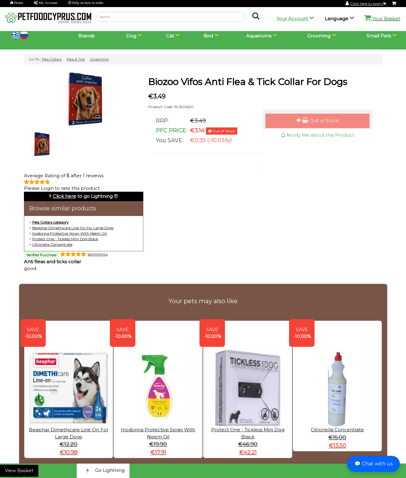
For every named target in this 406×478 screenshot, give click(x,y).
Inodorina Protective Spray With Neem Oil (69, 233)
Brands (86, 36)
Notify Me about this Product (317, 135)
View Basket (19, 470)
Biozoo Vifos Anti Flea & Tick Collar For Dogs (247, 82)
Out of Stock (317, 120)
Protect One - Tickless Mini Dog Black (65, 239)
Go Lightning (103, 471)
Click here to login (368, 3)
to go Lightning (83, 196)
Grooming (99, 59)
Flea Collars (52, 59)
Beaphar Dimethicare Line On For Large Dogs (73, 227)
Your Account (292, 19)
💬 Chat (373, 464)
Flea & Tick (76, 59)
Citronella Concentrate (52, 244)
